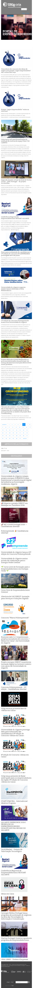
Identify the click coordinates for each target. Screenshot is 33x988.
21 (13, 430)
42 (2, 438)
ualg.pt (23, 13)
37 (13, 435)
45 (13, 438)
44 (9, 438)
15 (23, 427)
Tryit (12, 985)
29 (13, 433)
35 (6, 435)
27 (6, 433)
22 (16, 430)
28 (9, 433)
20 (9, 430)
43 (6, 438)
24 (23, 430)
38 (16, 435)
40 (23, 435)
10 (5, 427)
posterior (4, 424)
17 (30, 427)
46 (16, 438)
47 (20, 438)
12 (12, 427)
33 (27, 433)
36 (9, 435)
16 (26, 427)
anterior (25, 438)
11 (9, 427)
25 (27, 430)
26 (2, 433)
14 (19, 427)
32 (23, 433)
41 (27, 435)
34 (2, 435)
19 (6, 430)
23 (20, 430)
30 (16, 433)
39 (20, 435)
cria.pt (27, 13)
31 (20, 433)
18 (2, 430)
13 (16, 427)
